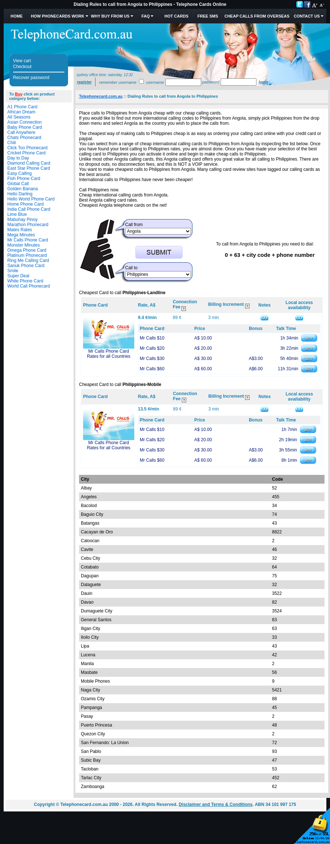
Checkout (22, 66)
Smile (12, 270)
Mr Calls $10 (152, 338)
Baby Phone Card (24, 127)
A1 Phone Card (22, 106)
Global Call (18, 183)
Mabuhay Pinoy (22, 219)
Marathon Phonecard (27, 224)
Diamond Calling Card (28, 163)
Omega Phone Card (26, 250)
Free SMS (208, 16)
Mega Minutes (21, 234)
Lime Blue (17, 214)
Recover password (31, 77)
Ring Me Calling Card (28, 260)
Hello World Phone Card (31, 199)
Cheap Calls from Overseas (256, 16)
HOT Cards (176, 16)
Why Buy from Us (110, 16)
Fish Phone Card (23, 178)
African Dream (21, 112)
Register (84, 82)
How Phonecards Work (57, 16)
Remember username (117, 82)
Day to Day (18, 158)
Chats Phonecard (24, 137)
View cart (22, 60)
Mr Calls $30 (152, 358)
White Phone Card (25, 281)
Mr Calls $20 (152, 348)
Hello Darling (20, 193)
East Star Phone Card (28, 168)
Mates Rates (19, 229)
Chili (11, 142)
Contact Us (307, 16)
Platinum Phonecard (27, 255)
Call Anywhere (21, 132)
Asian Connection (24, 122)
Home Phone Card (25, 204)
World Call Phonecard (28, 286)
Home (17, 16)
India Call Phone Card (28, 209)
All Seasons (18, 117)
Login (263, 82)
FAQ (146, 16)
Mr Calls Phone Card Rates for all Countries (109, 354)
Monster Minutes (23, 245)
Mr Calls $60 (152, 368)
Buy (19, 94)
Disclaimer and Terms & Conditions (215, 804)
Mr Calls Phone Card (27, 240)
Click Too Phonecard (27, 147)
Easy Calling (19, 173)
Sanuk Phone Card (25, 265)
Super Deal (18, 275)
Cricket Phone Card (26, 152)
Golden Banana (22, 188)
